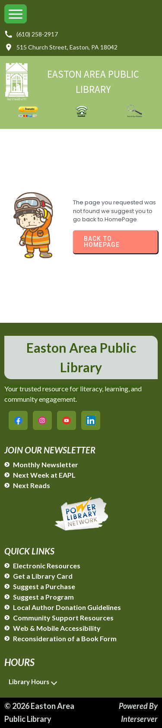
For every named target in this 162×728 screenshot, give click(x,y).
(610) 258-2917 (31, 34)
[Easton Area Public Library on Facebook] (18, 420)
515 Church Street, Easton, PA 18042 (61, 47)
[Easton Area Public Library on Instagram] (42, 420)
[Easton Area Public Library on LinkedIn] (90, 420)
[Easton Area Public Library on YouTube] (66, 420)
